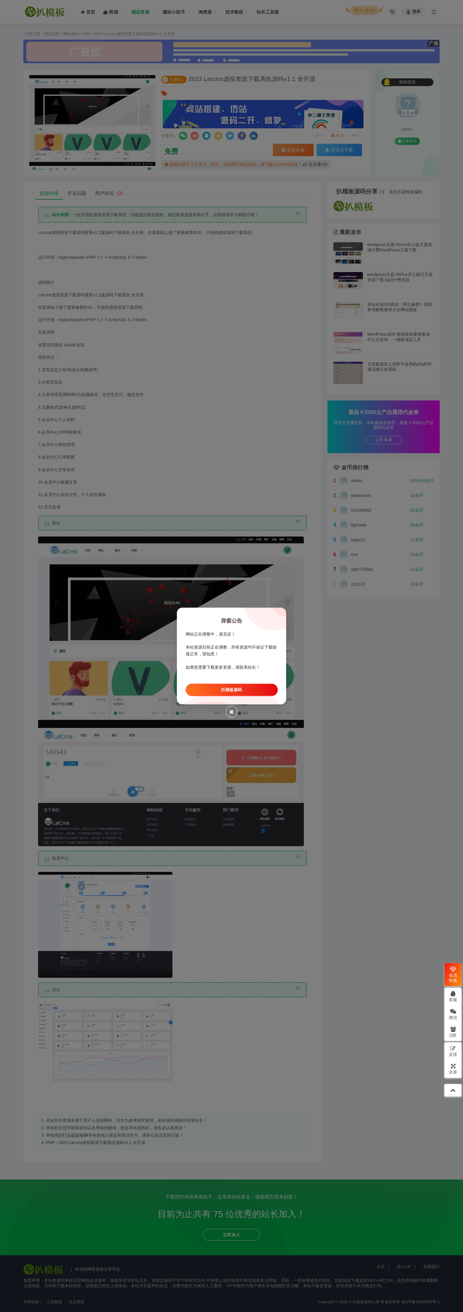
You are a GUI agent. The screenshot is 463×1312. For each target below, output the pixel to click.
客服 (453, 996)
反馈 (453, 1051)
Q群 (453, 1032)
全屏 (453, 1069)
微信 (453, 1014)
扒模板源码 (231, 689)
